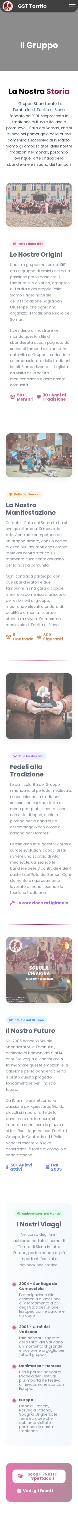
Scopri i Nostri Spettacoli (37, 1478)
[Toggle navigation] (72, 6)
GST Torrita (32, 6)
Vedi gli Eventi (35, 1492)
